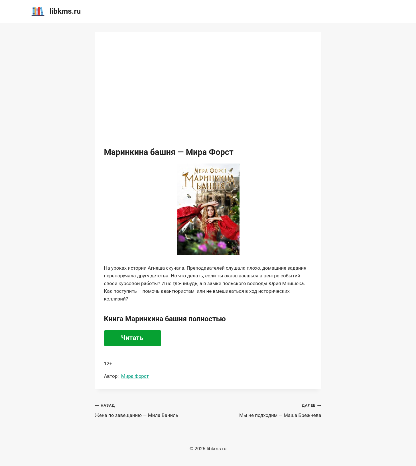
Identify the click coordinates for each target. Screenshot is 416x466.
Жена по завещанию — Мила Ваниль (149, 409)
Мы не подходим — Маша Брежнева (267, 409)
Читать (132, 338)
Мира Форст (135, 376)
